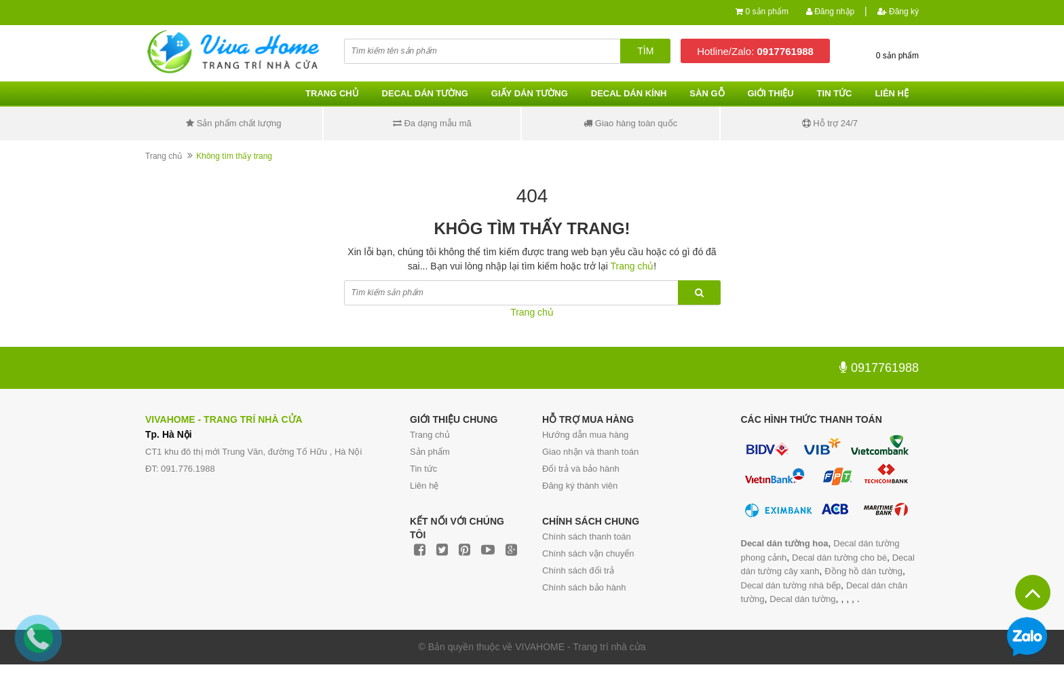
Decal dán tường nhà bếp (791, 585)
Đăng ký (898, 11)
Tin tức (834, 93)
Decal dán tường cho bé (839, 557)
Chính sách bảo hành (584, 587)
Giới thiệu (770, 93)
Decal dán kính (629, 93)
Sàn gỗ (706, 93)
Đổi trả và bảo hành (581, 469)
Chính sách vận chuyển (588, 553)
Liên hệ (892, 93)
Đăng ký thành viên (580, 486)
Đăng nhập (830, 11)
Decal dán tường (425, 93)
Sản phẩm (430, 452)
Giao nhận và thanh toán (590, 452)
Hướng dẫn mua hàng (585, 435)
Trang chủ (430, 435)
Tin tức (423, 469)
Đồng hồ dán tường (863, 571)
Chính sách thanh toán (586, 536)
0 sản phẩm (767, 11)
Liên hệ (424, 486)
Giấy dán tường (529, 93)
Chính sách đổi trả (578, 570)
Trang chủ (332, 93)
